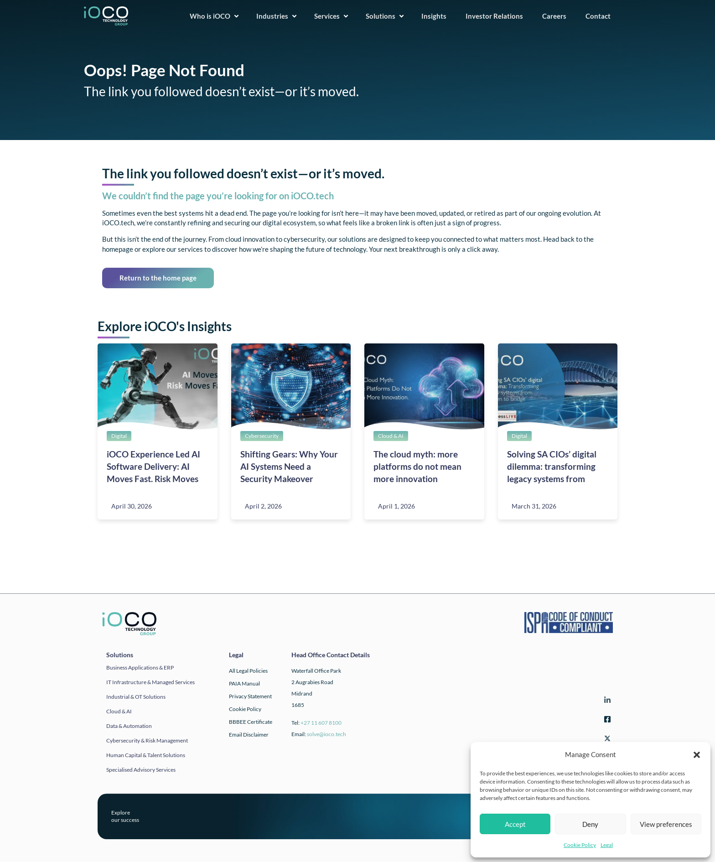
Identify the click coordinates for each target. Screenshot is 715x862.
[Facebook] (606, 720)
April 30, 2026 (131, 506)
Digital (119, 435)
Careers (557, 16)
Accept (515, 824)
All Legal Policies (248, 670)
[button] (696, 754)
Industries (277, 16)
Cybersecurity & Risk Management (147, 740)
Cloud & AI (391, 435)
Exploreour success (125, 816)
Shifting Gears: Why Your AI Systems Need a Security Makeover (289, 466)
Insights (436, 16)
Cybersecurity (262, 435)
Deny (590, 824)
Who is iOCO (215, 16)
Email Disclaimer (249, 734)
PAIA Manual (244, 683)
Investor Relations (497, 16)
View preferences (666, 824)
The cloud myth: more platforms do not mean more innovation (417, 466)
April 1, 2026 (396, 506)
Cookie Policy (580, 844)
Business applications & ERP (140, 667)
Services (331, 16)
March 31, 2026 (534, 506)
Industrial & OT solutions (136, 696)
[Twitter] (606, 740)
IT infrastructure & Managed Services (150, 682)
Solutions (385, 16)
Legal (607, 844)
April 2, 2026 (263, 506)
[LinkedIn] (606, 701)
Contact (600, 16)
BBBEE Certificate (250, 721)
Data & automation (129, 725)
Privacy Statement (250, 696)
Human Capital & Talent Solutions (145, 755)
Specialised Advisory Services (141, 769)
